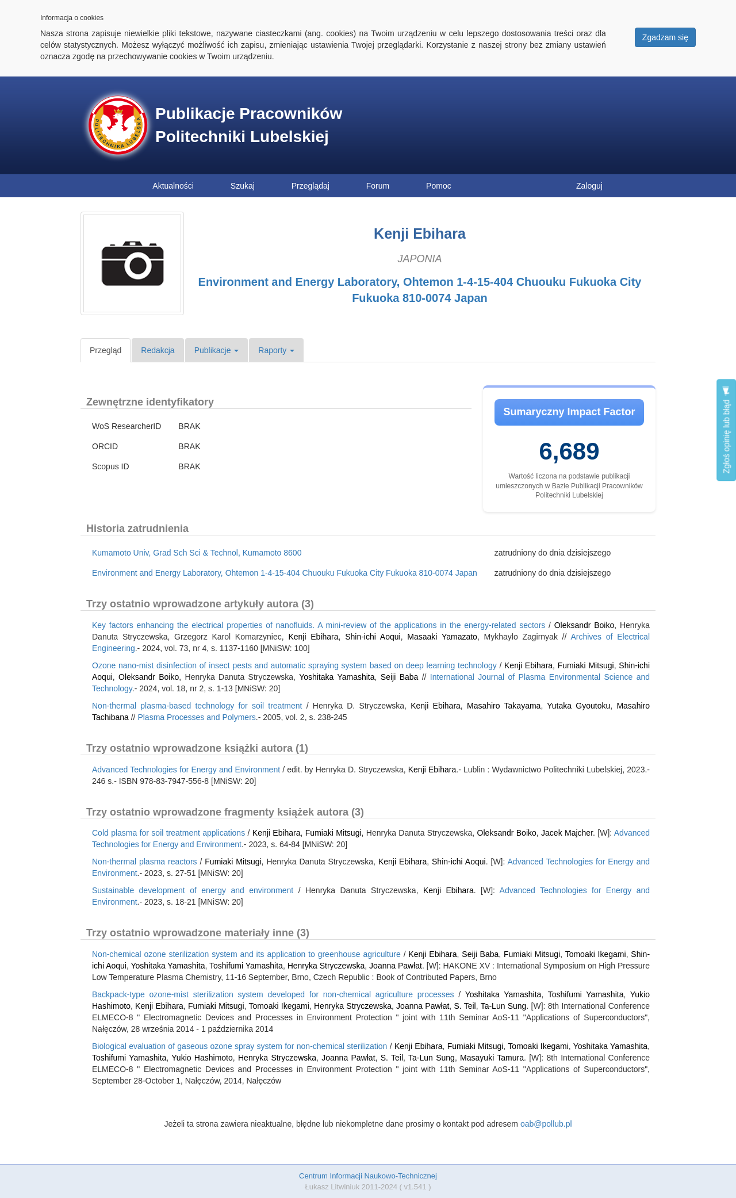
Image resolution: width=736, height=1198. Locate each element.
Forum (377, 185)
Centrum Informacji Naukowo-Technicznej (368, 1176)
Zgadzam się (665, 37)
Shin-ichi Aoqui (372, 636)
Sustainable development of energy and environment (192, 890)
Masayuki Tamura (492, 1057)
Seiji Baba (400, 677)
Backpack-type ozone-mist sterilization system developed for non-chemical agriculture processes (273, 994)
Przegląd (105, 350)
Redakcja (157, 350)
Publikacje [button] (216, 350)
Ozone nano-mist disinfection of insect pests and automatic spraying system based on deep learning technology (294, 665)
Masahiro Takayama (503, 705)
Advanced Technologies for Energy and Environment (186, 769)
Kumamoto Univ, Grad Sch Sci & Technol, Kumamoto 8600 (196, 552)
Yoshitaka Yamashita (336, 677)
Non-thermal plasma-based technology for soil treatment (197, 705)
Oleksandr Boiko (584, 625)
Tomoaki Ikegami (595, 954)
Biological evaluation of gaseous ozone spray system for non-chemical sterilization (239, 1046)
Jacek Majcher (567, 832)
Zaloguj (589, 185)
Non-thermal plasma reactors (144, 861)
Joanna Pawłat (395, 965)
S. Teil (465, 1006)
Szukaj (243, 185)
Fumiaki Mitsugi (586, 665)
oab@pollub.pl (546, 1123)
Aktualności (173, 185)
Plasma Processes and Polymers (196, 717)
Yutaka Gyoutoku (578, 705)
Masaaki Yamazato (442, 636)
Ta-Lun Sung (504, 1006)
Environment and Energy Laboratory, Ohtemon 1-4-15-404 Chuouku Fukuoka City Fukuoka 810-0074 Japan (284, 572)
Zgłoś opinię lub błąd (726, 429)
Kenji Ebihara (313, 636)
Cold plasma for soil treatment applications (168, 832)
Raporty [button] (276, 350)
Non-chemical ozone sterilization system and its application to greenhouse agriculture (246, 954)
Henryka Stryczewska (326, 965)
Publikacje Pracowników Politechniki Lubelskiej (248, 125)
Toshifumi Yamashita (246, 965)
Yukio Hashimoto (202, 1057)
